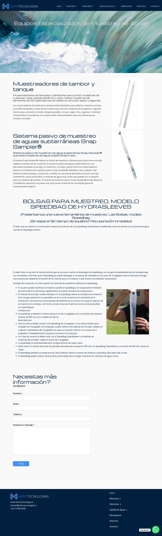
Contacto (155, 6)
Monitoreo (88, 6)
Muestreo (72, 6)
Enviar (21, 463)
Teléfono (17, 414)
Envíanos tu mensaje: (24, 425)
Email (16, 404)
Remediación (126, 6)
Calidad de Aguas (107, 6)
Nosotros (141, 6)
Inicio (59, 6)
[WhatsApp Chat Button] (155, 529)
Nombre (18, 393)
